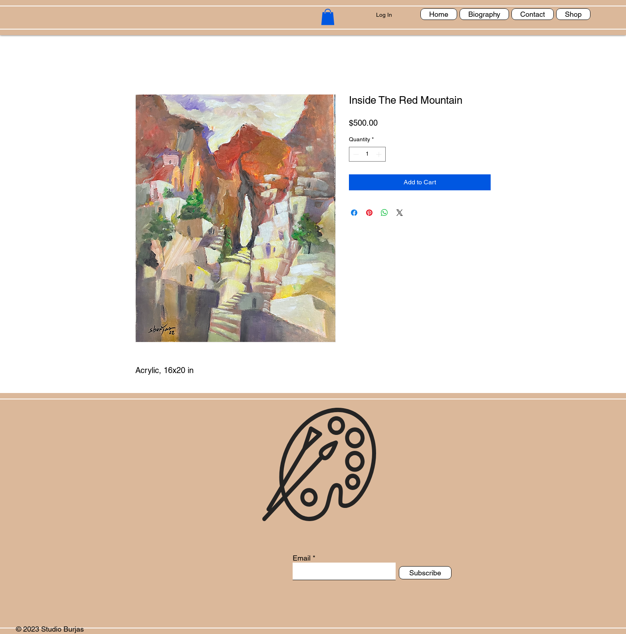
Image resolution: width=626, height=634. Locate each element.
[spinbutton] (367, 154)
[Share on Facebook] (354, 212)
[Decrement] (355, 154)
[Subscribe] (425, 572)
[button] (328, 17)
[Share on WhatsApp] (384, 212)
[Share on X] (399, 212)
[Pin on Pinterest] (369, 212)
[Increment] (379, 154)
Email (302, 558)
